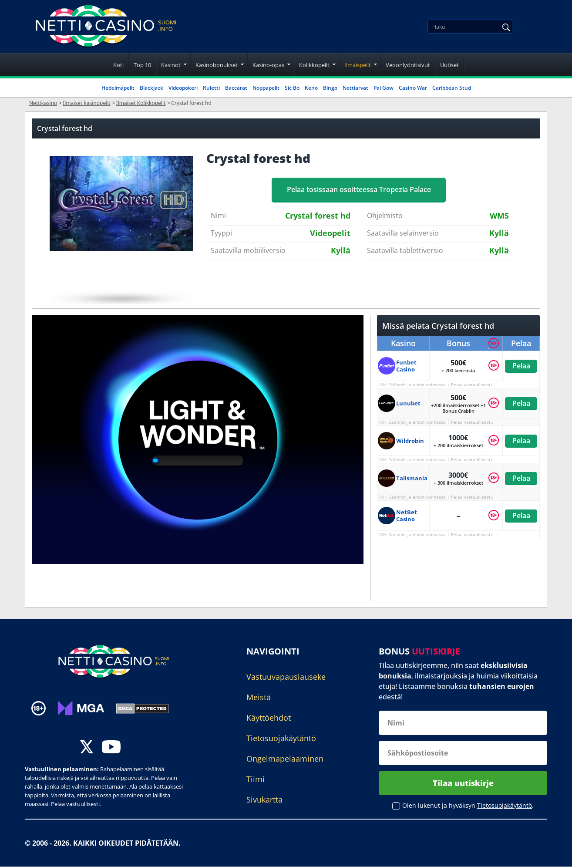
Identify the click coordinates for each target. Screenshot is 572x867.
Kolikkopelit (314, 65)
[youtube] (111, 748)
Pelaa (521, 366)
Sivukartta (264, 799)
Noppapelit (265, 87)
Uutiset (449, 65)
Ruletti (211, 87)
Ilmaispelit (357, 65)
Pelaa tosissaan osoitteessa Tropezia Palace (359, 189)
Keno (311, 87)
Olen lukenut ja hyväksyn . (468, 806)
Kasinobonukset (216, 65)
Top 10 (142, 65)
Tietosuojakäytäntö (281, 738)
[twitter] (86, 748)
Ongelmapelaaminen (284, 758)
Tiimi (255, 779)
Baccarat (236, 87)
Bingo (330, 87)
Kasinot (171, 65)
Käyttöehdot (268, 717)
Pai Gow (383, 87)
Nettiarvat (355, 87)
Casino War (413, 87)
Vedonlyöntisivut (408, 65)
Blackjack (151, 87)
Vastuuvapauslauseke (286, 676)
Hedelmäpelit (118, 87)
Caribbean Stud (451, 87)
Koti (118, 65)
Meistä (258, 697)
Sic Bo (292, 87)
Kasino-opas (268, 65)
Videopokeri (183, 87)
